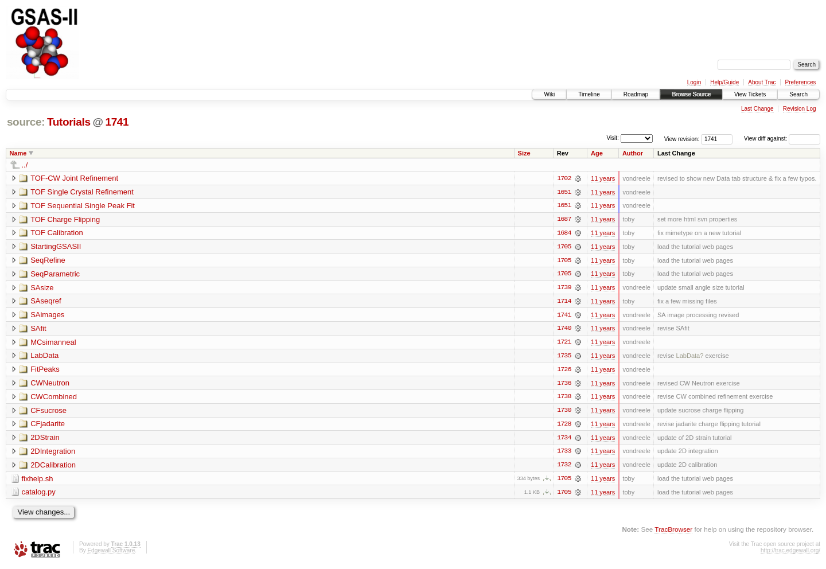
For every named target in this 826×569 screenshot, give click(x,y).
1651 (564, 192)
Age (597, 153)
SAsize (41, 288)
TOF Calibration (56, 233)
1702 (564, 178)
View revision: (682, 138)
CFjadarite (47, 426)
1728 (564, 426)
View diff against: (782, 138)
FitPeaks (45, 371)
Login (694, 82)
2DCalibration (53, 467)
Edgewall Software (111, 553)
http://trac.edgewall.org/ (790, 553)
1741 (116, 122)
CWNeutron (49, 384)
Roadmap (636, 94)
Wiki (549, 94)
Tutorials (69, 122)
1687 (564, 219)
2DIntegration (52, 453)
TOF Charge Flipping (65, 219)
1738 (564, 398)
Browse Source (691, 94)
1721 (564, 343)
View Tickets (750, 94)
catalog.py (39, 494)
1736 (564, 384)
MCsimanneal (53, 343)
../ (25, 165)
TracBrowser (673, 532)
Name (18, 153)
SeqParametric (55, 274)
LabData (44, 357)
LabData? (690, 357)
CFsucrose (48, 412)
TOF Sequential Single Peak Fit (82, 205)
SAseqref (45, 302)
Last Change (757, 109)
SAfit (38, 329)
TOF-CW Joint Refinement (74, 178)
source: (26, 122)
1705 (564, 247)
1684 (564, 233)
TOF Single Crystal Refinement (82, 192)
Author (632, 153)
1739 (564, 288)
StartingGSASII (55, 247)
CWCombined (53, 398)
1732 (564, 467)
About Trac (762, 82)
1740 (564, 329)
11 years (603, 178)
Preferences (800, 82)
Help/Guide (724, 82)
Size (524, 153)
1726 (564, 371)
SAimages (47, 315)
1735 (564, 357)
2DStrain (45, 439)
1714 (564, 302)
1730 (564, 412)
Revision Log (799, 109)
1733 (564, 453)
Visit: (612, 138)
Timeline (588, 94)
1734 (564, 440)
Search (798, 94)
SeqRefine (47, 260)
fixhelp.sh (37, 481)
